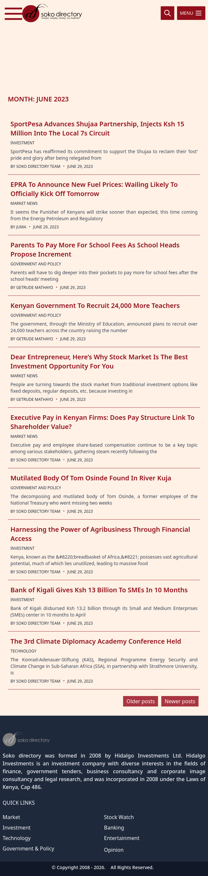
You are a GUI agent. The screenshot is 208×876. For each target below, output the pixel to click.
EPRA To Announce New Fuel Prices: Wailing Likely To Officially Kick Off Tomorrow (94, 189)
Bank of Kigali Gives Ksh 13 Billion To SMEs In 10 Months (99, 589)
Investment (17, 827)
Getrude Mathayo (34, 287)
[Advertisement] (104, 46)
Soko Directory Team (38, 166)
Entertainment (122, 838)
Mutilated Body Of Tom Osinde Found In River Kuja (90, 478)
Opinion (114, 849)
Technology (17, 838)
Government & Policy (28, 848)
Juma (21, 227)
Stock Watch (119, 817)
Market (11, 817)
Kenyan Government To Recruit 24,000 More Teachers (95, 305)
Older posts (140, 701)
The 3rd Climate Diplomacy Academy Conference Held (95, 641)
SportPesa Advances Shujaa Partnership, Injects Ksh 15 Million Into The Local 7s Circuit (97, 128)
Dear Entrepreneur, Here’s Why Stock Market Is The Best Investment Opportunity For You (99, 361)
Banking (114, 827)
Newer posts (180, 701)
